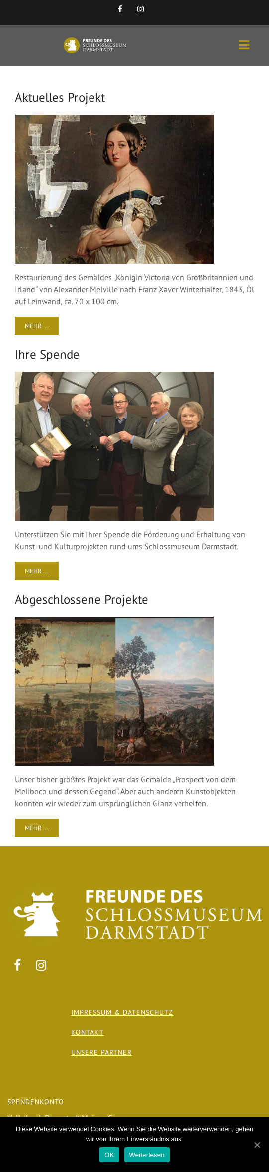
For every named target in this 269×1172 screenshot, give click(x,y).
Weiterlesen (147, 1155)
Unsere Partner (101, 1052)
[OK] (257, 1145)
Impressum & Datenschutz (122, 1012)
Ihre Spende (47, 354)
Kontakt (87, 1032)
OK (109, 1155)
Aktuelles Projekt (60, 97)
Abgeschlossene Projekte (81, 599)
